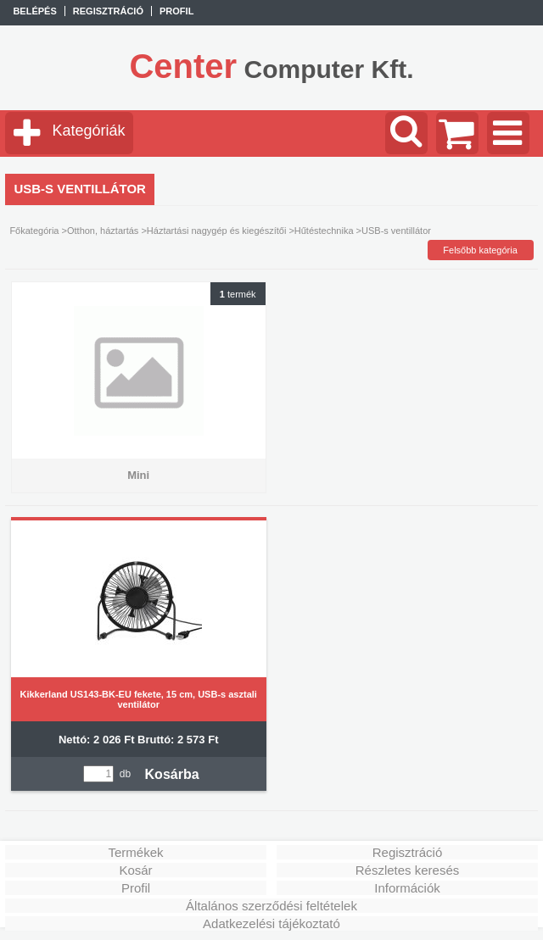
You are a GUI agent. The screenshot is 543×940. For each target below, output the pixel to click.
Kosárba (172, 774)
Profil (135, 888)
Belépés (34, 11)
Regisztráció (407, 852)
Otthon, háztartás (102, 230)
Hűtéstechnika (324, 230)
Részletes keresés (407, 870)
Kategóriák (88, 130)
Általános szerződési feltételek (271, 905)
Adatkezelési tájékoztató (271, 923)
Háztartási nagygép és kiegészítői (216, 230)
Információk (407, 888)
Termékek (136, 852)
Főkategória (34, 230)
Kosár (135, 870)
